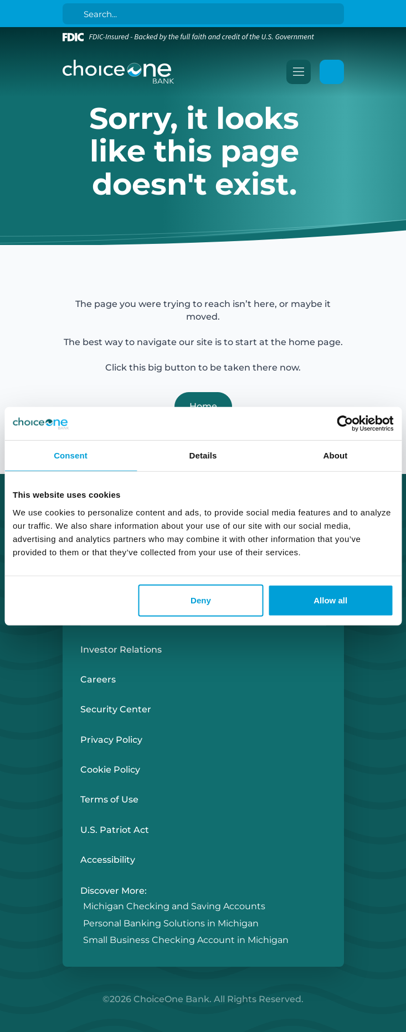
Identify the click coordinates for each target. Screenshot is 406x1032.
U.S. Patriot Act (114, 830)
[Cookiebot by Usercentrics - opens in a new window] (344, 423)
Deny (201, 599)
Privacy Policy (111, 739)
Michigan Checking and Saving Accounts (174, 906)
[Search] (205, 13)
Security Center (115, 709)
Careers (98, 679)
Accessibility (107, 859)
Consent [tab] (71, 455)
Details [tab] (203, 455)
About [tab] (335, 455)
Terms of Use (109, 799)
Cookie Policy (110, 769)
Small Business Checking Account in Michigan (186, 940)
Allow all (330, 599)
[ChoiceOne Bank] (118, 72)
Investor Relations (121, 649)
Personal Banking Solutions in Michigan (171, 923)
